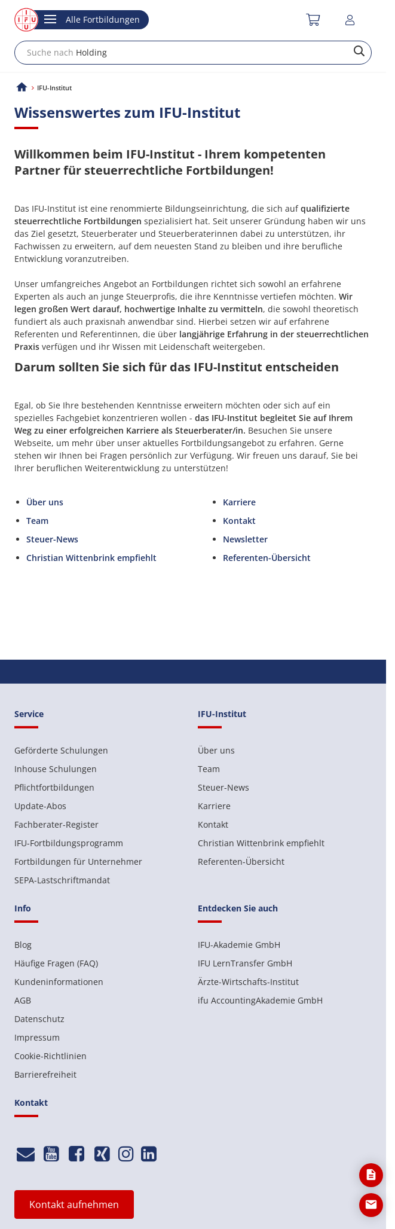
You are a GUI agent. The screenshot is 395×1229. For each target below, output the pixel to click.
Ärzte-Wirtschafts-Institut (248, 981)
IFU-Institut (222, 713)
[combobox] (193, 53)
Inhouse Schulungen (55, 768)
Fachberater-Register (56, 824)
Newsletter (245, 539)
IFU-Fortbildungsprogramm (68, 843)
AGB (22, 1000)
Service (29, 713)
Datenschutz (39, 1018)
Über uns (44, 502)
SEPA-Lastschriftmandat (62, 880)
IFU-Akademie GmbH (239, 944)
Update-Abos (40, 806)
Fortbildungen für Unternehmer (78, 861)
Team (37, 520)
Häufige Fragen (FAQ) (56, 963)
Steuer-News (52, 539)
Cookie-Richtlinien (50, 1056)
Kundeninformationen (58, 981)
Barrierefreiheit (45, 1074)
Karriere (239, 502)
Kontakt (239, 520)
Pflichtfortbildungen (54, 787)
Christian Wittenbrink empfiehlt (261, 843)
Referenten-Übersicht (241, 861)
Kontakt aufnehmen (74, 1204)
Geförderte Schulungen (61, 750)
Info (22, 908)
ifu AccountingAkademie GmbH (260, 1000)
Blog (23, 944)
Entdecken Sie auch (238, 908)
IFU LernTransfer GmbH (245, 963)
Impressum (37, 1037)
